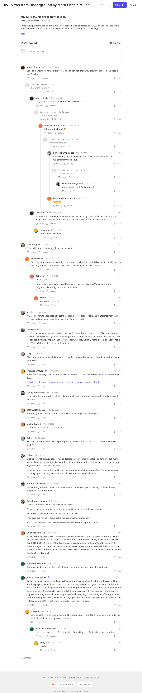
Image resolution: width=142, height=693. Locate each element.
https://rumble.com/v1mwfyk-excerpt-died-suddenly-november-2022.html (63, 382)
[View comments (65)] (64, 20)
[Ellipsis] (120, 67)
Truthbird (35, 258)
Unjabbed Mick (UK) (36, 532)
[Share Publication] (108, 5)
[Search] (102, 5)
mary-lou (44, 230)
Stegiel (30, 312)
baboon (30, 455)
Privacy (72, 677)
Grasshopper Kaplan (37, 501)
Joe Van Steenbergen (37, 577)
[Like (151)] (56, 20)
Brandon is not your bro (56, 125)
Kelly (29, 353)
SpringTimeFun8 (35, 392)
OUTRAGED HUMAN (36, 409)
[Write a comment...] (74, 55)
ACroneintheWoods (36, 563)
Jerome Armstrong (36, 483)
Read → (24, 33)
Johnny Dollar (33, 67)
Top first (115, 43)
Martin (43, 297)
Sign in (133, 5)
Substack (58, 691)
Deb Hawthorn (34, 329)
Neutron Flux (42, 212)
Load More (26, 658)
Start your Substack (62, 684)
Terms (79, 677)
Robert (30, 437)
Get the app (84, 684)
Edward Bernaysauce (63, 152)
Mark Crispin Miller (30, 20)
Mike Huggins (33, 244)
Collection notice (91, 677)
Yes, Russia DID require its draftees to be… (44, 16)
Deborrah (40, 275)
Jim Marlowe (33, 423)
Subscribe (120, 5)
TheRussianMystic (35, 370)
